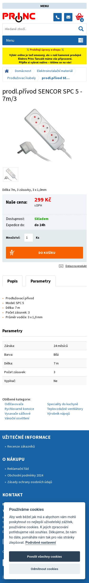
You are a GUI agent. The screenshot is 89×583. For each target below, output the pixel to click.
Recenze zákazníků (21, 446)
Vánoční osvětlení (17, 418)
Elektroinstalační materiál (55, 71)
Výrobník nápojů (58, 413)
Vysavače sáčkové (18, 413)
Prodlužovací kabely (21, 78)
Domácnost (23, 71)
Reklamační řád (18, 468)
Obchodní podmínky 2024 (25, 475)
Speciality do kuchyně (62, 404)
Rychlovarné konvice (19, 409)
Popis (12, 281)
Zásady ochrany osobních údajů (29, 482)
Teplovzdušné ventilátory (65, 409)
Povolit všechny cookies (44, 556)
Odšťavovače (14, 404)
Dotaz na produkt (76, 266)
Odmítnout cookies (44, 569)
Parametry (41, 281)
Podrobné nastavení (40, 543)
